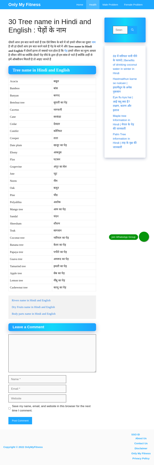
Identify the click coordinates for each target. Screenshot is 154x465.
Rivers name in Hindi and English (31, 300)
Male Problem (110, 4)
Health (92, 4)
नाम (94, 42)
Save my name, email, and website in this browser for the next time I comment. (51, 408)
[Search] (132, 30)
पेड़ (66, 50)
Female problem (133, 4)
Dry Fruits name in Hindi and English (33, 307)
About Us (141, 438)
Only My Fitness (24, 4)
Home (79, 4)
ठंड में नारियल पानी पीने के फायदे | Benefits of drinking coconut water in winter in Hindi (125, 65)
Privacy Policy (141, 458)
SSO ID (135, 434)
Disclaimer (141, 448)
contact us (141, 443)
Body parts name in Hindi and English (34, 313)
